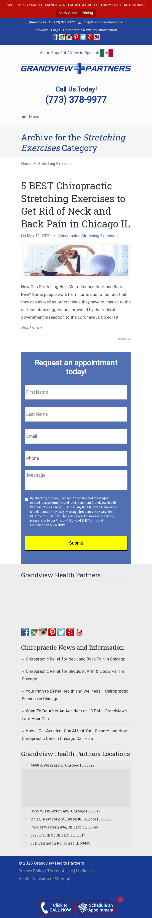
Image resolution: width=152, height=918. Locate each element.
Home (26, 163)
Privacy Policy (65, 520)
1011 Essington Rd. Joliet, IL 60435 (60, 843)
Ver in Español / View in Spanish (76, 52)
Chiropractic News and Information (90, 30)
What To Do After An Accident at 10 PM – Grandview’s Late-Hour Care (74, 714)
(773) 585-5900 (51, 516)
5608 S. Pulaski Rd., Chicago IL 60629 (62, 765)
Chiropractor (69, 235)
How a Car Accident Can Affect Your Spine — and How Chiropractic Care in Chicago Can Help (74, 734)
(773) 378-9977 (64, 22)
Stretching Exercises (99, 235)
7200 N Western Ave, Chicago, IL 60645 (64, 827)
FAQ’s (55, 30)
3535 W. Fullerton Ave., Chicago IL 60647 (66, 811)
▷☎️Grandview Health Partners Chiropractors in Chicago (76, 65)
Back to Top (124, 339)
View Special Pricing (76, 13)
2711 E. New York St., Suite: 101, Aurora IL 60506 (71, 819)
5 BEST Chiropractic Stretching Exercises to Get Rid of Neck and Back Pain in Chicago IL (75, 204)
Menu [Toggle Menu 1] (30, 116)
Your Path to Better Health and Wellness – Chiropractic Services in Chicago (75, 695)
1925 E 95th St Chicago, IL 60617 (58, 835)
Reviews (41, 30)
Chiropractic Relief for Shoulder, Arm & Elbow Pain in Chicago (73, 675)
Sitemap (62, 878)
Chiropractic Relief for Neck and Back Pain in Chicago (75, 658)
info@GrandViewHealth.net (102, 22)
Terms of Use (60, 870)
